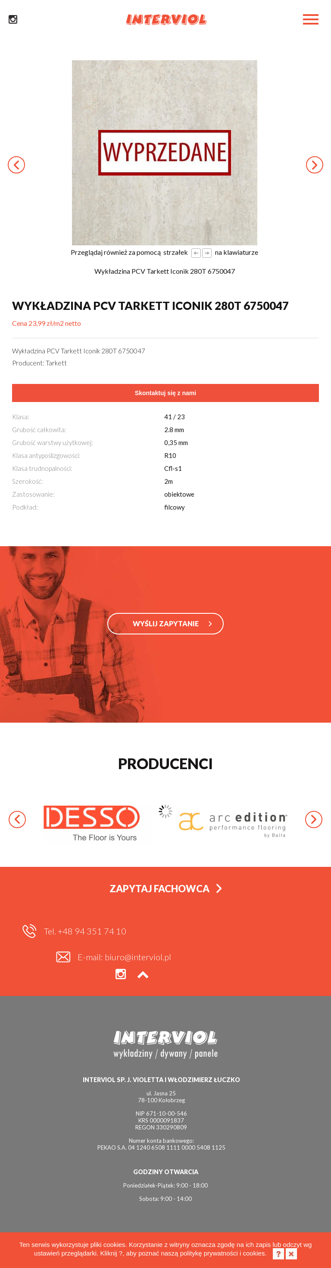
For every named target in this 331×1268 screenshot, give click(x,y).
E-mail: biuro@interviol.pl (256, 933)
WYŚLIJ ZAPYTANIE (166, 628)
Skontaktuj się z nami (165, 393)
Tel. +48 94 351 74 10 (85, 933)
